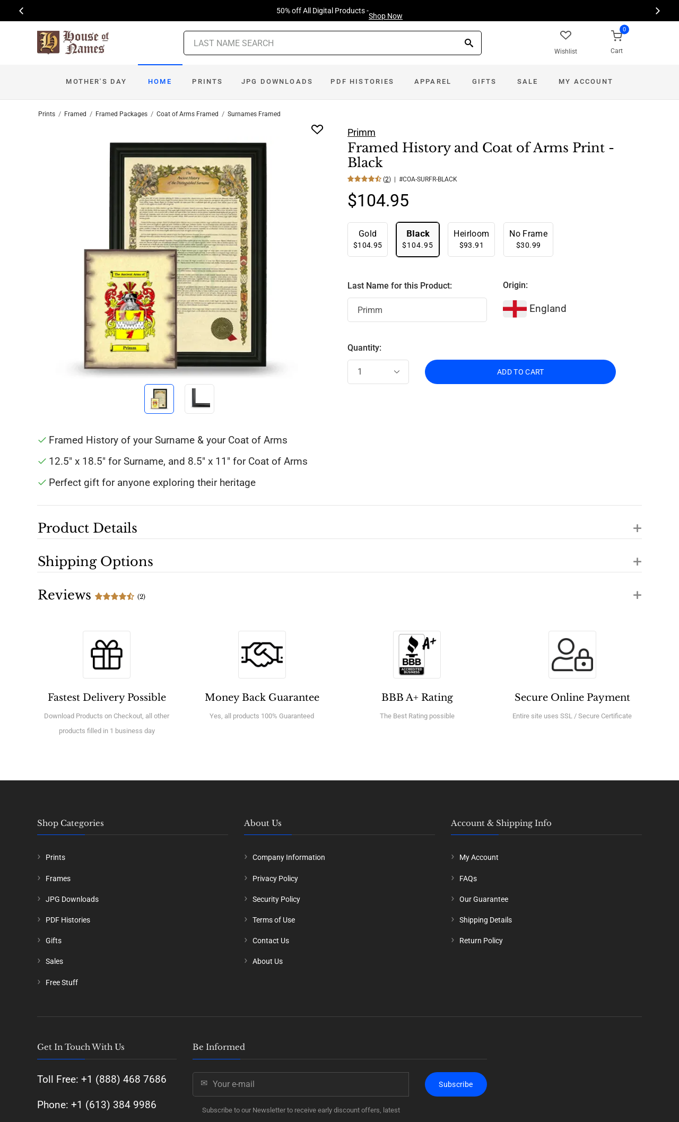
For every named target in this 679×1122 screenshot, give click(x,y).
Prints (207, 81)
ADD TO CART (520, 372)
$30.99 (528, 239)
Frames (58, 878)
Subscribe (456, 1084)
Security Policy (276, 899)
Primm (361, 132)
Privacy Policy (275, 878)
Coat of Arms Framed (187, 114)
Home (160, 81)
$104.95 (367, 239)
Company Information (289, 857)
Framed (75, 114)
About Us (268, 961)
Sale (527, 81)
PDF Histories (362, 81)
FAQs (468, 878)
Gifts (484, 81)
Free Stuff (62, 982)
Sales (54, 961)
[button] (339, 522)
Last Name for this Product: (399, 286)
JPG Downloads (277, 81)
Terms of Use (274, 920)
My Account (586, 81)
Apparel (432, 81)
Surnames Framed (254, 114)
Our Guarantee (483, 899)
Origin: (515, 285)
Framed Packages (121, 114)
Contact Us (271, 940)
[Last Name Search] (333, 43)
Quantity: (364, 348)
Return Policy (481, 940)
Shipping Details (485, 920)
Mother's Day (96, 81)
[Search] (469, 43)
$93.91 (471, 239)
